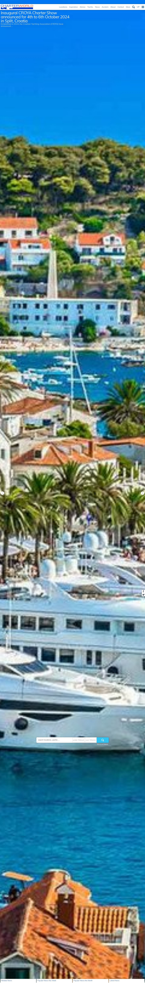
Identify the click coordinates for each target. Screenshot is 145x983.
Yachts (90, 7)
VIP (138, 7)
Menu (143, 7)
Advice (82, 7)
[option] (72, 491)
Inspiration (73, 7)
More (128, 7)
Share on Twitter (143, 594)
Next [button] (142, 493)
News (97, 7)
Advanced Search (102, 744)
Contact (121, 7)
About (112, 7)
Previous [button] (2, 493)
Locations (63, 7)
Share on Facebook (143, 591)
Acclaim (105, 7)
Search (133, 7)
